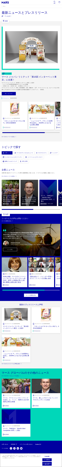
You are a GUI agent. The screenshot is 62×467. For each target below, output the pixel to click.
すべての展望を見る (6, 221)
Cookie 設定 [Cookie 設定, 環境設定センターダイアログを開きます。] (47, 456)
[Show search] (54, 2)
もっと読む (10, 249)
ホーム (4, 6)
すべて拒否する (47, 459)
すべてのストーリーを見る (8, 136)
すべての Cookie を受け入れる (47, 464)
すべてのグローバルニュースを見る (10, 375)
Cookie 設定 (38, 444)
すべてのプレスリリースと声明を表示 (11, 363)
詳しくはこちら (9, 93)
